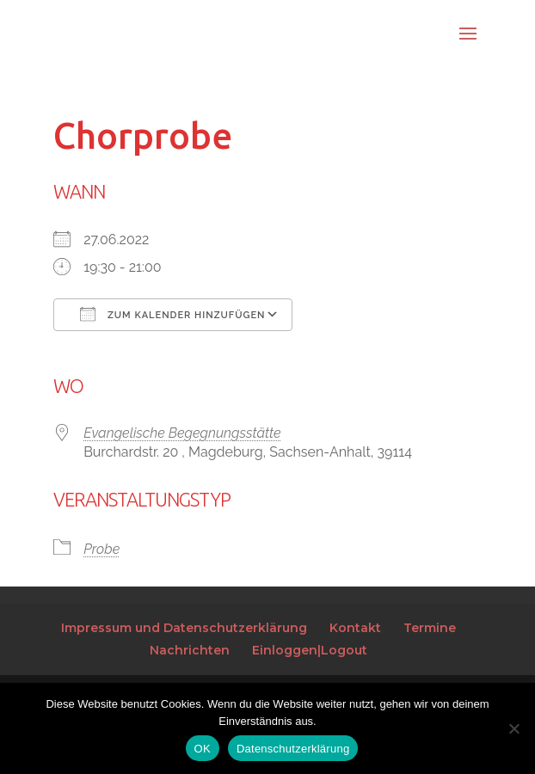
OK (202, 748)
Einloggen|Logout (309, 650)
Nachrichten (190, 650)
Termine (429, 628)
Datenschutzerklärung (293, 748)
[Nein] (513, 728)
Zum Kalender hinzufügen (172, 314)
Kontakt (355, 628)
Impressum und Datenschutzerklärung (184, 628)
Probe (101, 549)
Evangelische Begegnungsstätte (181, 433)
